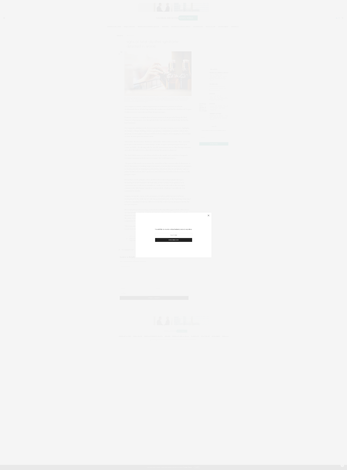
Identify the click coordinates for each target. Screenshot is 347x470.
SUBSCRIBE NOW (173, 240)
